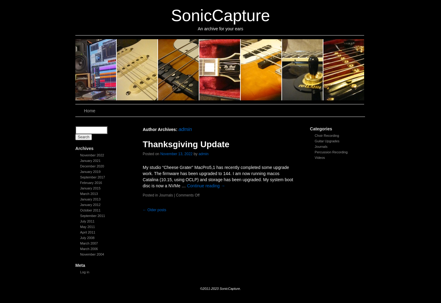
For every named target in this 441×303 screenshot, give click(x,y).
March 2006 (89, 249)
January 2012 (90, 205)
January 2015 (90, 188)
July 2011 (87, 221)
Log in (84, 272)
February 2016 (91, 183)
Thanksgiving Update (186, 144)
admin (185, 129)
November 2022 (92, 155)
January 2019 (90, 172)
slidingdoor (96, 69)
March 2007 (89, 243)
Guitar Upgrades (327, 141)
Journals (321, 146)
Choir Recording (327, 135)
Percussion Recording (331, 152)
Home (89, 110)
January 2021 (90, 161)
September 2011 (92, 216)
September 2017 (92, 177)
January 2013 (90, 199)
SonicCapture (220, 15)
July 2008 (87, 238)
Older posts (154, 210)
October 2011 (90, 210)
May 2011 (87, 227)
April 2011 (88, 232)
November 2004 (92, 254)
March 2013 (89, 194)
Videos (320, 157)
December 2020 (92, 166)
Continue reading (206, 185)
